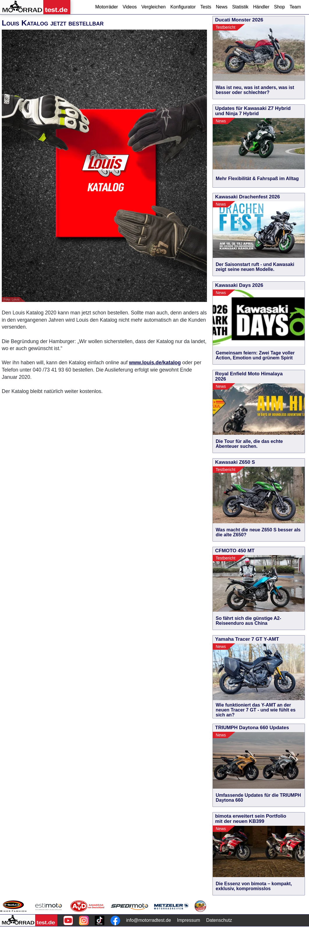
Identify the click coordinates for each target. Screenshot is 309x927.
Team (295, 6)
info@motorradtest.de (148, 920)
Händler (261, 6)
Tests (205, 6)
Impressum (188, 920)
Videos (130, 6)
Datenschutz (219, 920)
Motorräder (106, 6)
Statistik (240, 6)
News (221, 6)
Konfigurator (183, 6)
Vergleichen (153, 6)
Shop (279, 6)
